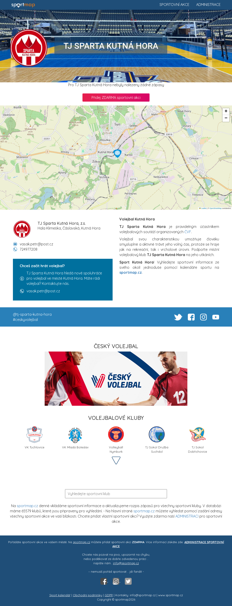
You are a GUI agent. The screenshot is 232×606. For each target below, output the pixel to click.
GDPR (109, 595)
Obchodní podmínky (87, 595)
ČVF (187, 232)
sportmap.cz (27, 505)
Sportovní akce (174, 4)
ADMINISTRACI (186, 516)
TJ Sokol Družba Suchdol (156, 438)
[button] (117, 153)
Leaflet (202, 208)
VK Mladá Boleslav (75, 437)
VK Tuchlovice (34, 437)
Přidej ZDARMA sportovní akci (116, 97)
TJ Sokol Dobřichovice (197, 438)
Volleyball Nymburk (116, 438)
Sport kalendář (59, 595)
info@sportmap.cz (126, 563)
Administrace (208, 4)
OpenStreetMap (216, 208)
